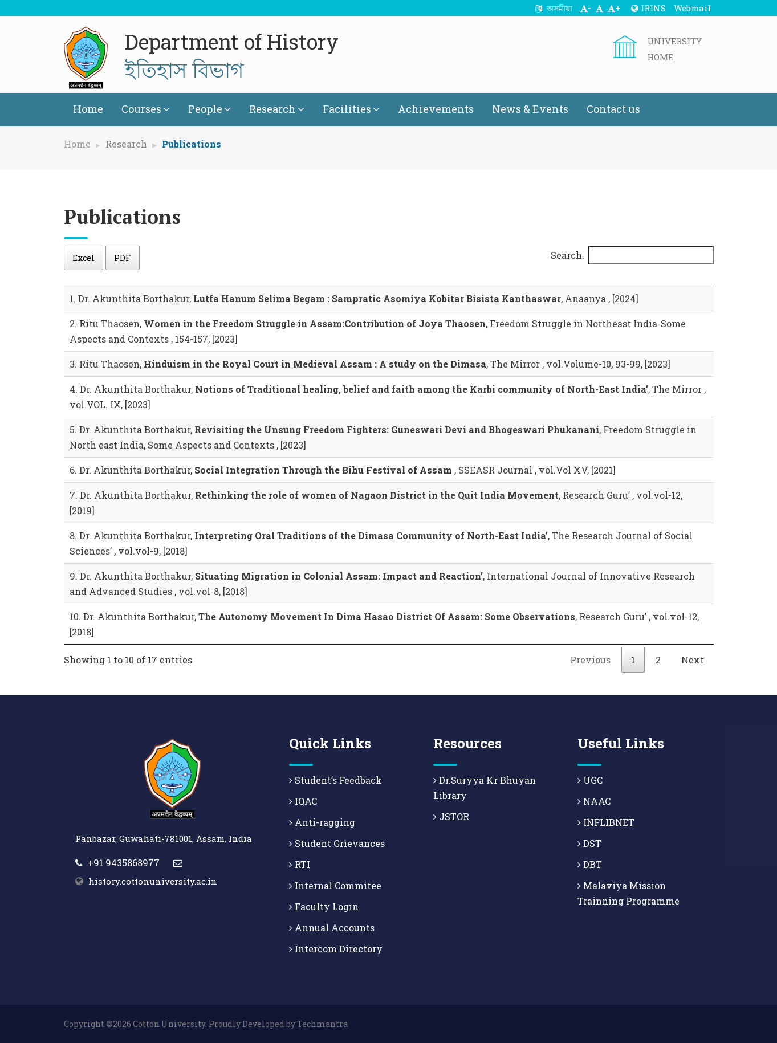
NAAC (594, 801)
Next (692, 660)
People (209, 109)
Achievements (436, 109)
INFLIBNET (605, 822)
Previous (590, 660)
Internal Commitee (335, 885)
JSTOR (451, 816)
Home (88, 109)
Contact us (613, 109)
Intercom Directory (336, 949)
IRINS (648, 8)
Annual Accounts (332, 928)
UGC (590, 780)
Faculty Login (324, 906)
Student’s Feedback (335, 780)
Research (276, 109)
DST (589, 843)
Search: (632, 255)
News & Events (530, 109)
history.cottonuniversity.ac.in (152, 881)
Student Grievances (337, 843)
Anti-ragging (322, 822)
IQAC (303, 801)
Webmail (692, 8)
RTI (299, 864)
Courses (145, 109)
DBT (589, 864)
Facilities (351, 109)
